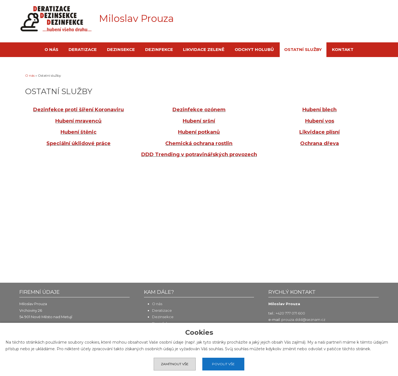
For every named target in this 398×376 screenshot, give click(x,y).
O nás (51, 49)
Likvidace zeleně (203, 49)
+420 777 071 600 (290, 313)
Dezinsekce (121, 49)
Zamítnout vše (174, 364)
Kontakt (343, 49)
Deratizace (83, 49)
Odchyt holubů (254, 49)
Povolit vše (223, 364)
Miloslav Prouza (136, 18)
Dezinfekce (159, 49)
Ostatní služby (303, 49)
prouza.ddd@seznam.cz (303, 319)
